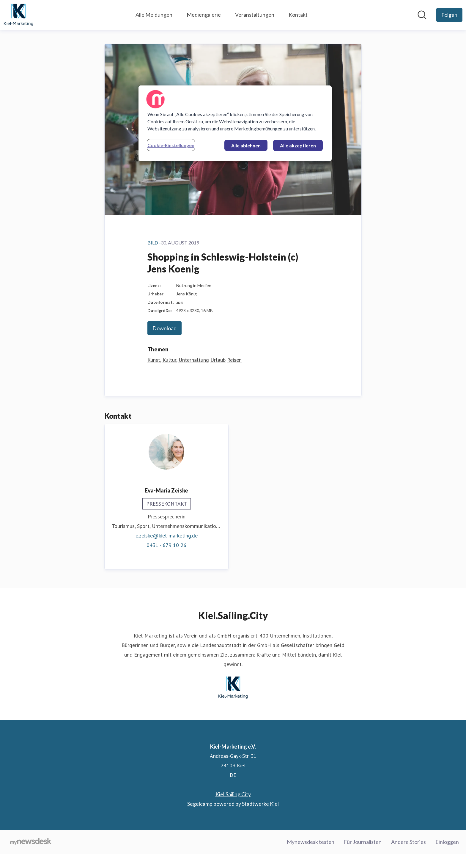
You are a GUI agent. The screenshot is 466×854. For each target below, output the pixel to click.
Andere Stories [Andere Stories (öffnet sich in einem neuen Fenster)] (408, 842)
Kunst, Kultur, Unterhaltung (178, 359)
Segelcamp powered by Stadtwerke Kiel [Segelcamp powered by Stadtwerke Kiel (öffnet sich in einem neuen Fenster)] (233, 803)
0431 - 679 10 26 (166, 545)
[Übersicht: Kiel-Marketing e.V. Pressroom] (18, 15)
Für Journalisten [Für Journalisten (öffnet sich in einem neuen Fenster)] (363, 842)
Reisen (234, 359)
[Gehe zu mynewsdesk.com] (30, 842)
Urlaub (218, 359)
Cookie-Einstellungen (170, 145)
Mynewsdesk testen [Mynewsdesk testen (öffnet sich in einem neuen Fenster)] (310, 842)
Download (164, 328)
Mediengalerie (204, 14)
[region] (235, 123)
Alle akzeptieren (298, 145)
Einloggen (447, 842)
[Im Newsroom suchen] (422, 15)
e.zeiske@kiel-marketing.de (167, 535)
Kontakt (298, 14)
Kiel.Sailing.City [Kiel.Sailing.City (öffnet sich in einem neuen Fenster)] (233, 794)
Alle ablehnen (246, 145)
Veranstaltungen (254, 14)
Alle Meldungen (154, 14)
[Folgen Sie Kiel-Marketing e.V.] (449, 15)
